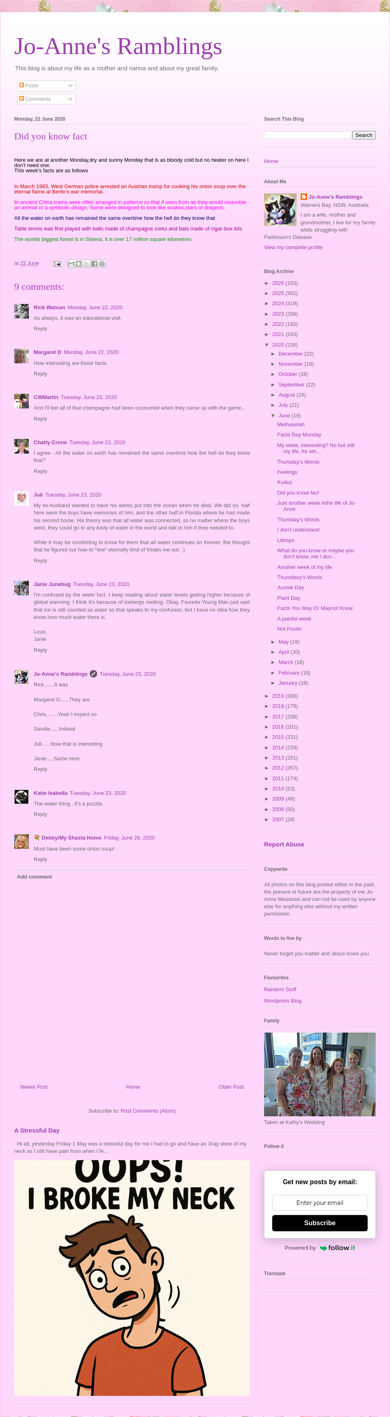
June (285, 415)
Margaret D (47, 352)
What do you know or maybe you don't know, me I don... (315, 553)
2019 (279, 696)
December (292, 354)
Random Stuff (280, 989)
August (288, 395)
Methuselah (290, 424)
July (284, 405)
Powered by (320, 1247)
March (287, 662)
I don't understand (298, 530)
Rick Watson (49, 307)
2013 (279, 758)
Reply (40, 328)
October (289, 374)
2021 (279, 334)
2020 (279, 345)
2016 (279, 727)
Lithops (285, 540)
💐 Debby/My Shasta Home (68, 838)
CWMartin (46, 397)
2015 (279, 737)
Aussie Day (290, 587)
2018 (279, 706)
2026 (279, 283)
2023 (279, 314)
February (290, 673)
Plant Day (288, 598)
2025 (279, 293)
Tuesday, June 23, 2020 (89, 397)
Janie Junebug (52, 584)
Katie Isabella (50, 793)
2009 (279, 799)
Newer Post (34, 1087)
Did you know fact (298, 493)
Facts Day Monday (299, 435)
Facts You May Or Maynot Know (315, 608)
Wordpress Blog (282, 1001)
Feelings (287, 472)
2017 (279, 717)
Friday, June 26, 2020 (129, 838)
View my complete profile (293, 247)
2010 (279, 789)
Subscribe (320, 1223)
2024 (279, 303)
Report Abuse (284, 844)
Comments (35, 99)
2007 (279, 819)
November (292, 364)
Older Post (231, 1087)
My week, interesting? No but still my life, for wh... (315, 448)
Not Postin (289, 629)
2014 (279, 747)
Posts (29, 85)
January (289, 683)
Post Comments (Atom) (148, 1111)
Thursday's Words (298, 462)
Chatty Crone (50, 442)
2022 (279, 324)
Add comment (34, 877)
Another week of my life (304, 567)
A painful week (294, 619)
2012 (279, 768)
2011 (279, 778)
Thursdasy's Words (299, 577)
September (292, 385)
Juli (38, 495)
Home (133, 1087)
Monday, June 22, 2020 (95, 307)
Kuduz (284, 482)
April (285, 652)
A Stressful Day (37, 1130)
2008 (279, 809)
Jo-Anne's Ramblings (118, 46)
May (284, 642)
